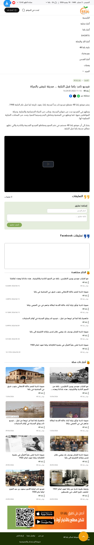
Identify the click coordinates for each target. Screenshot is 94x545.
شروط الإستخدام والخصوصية (30, 541)
